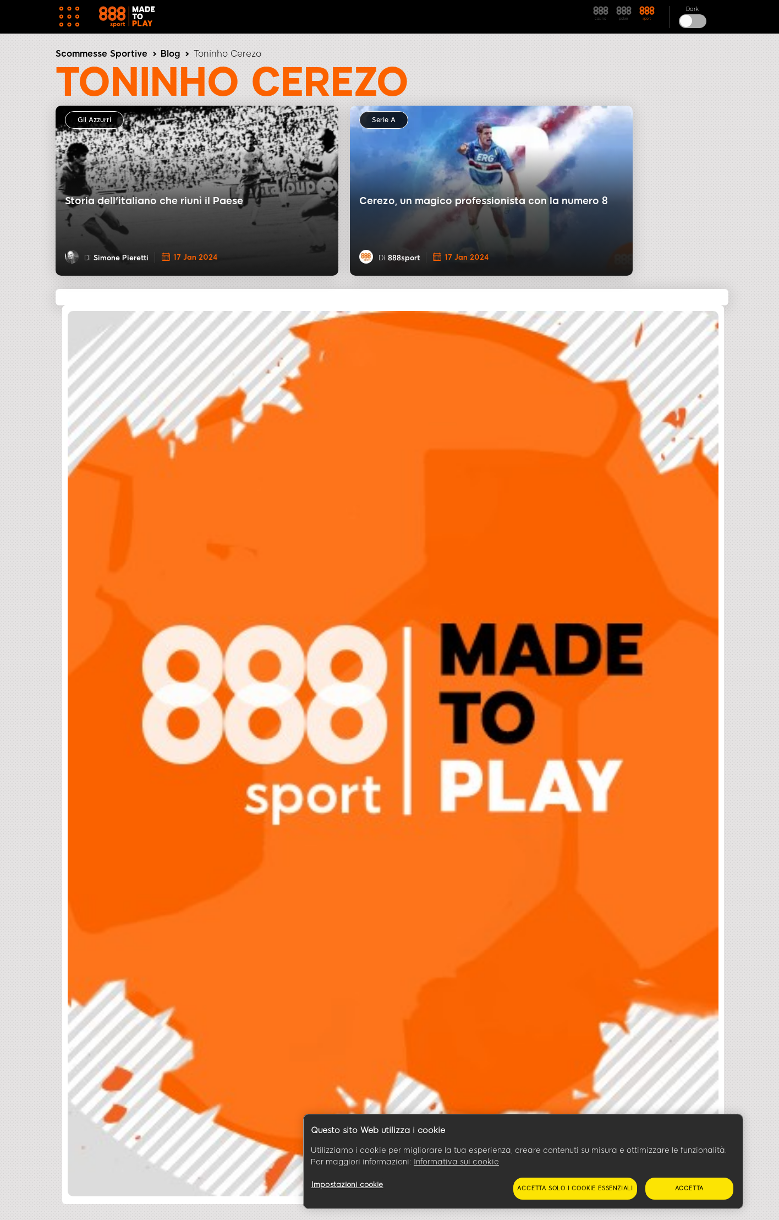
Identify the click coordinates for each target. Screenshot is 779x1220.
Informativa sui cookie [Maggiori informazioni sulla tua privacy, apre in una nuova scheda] (456, 1162)
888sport (404, 258)
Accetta (689, 1188)
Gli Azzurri (94, 120)
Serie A (384, 120)
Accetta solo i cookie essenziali (575, 1188)
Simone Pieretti (121, 258)
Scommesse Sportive (101, 53)
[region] (523, 1162)
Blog (170, 53)
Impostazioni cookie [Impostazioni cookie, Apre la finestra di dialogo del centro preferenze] (347, 1184)
